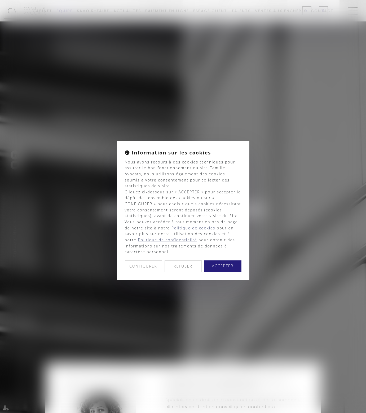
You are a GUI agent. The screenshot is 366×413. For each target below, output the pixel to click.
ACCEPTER (222, 265)
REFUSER (183, 266)
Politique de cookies (193, 227)
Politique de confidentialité (167, 239)
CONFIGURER (143, 266)
